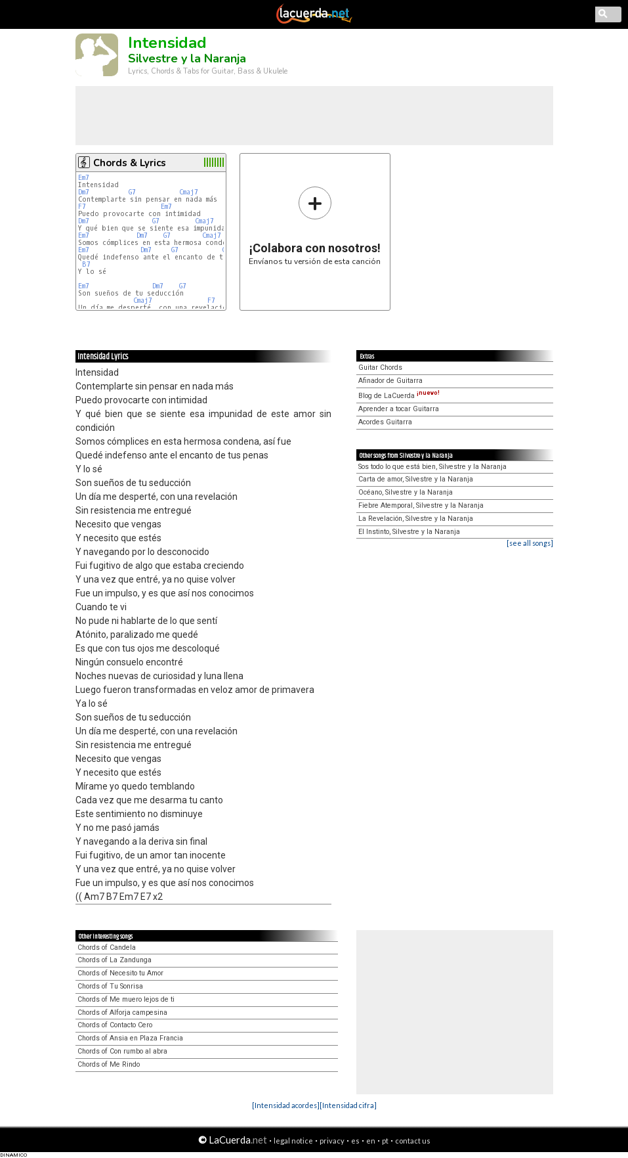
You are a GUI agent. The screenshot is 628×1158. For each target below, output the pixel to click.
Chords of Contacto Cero (114, 1025)
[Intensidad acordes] (286, 1105)
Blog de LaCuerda (399, 395)
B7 (86, 264)
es (355, 1140)
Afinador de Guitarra (390, 380)
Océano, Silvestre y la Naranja (405, 492)
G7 (132, 192)
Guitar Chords (380, 367)
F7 (82, 206)
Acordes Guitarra (385, 422)
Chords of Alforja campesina (122, 1012)
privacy (332, 1140)
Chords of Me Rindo (108, 1064)
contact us (412, 1140)
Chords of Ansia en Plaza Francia (130, 1038)
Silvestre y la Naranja (187, 58)
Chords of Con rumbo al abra (122, 1051)
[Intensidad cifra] (348, 1105)
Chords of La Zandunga (114, 960)
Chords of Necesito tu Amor (120, 973)
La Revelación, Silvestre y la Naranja (415, 518)
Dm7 (83, 192)
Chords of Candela (106, 947)
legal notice (293, 1140)
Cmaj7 (188, 192)
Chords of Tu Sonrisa (110, 986)
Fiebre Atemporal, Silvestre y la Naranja (421, 505)
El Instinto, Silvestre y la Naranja (409, 531)
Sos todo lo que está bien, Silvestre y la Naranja (432, 466)
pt (385, 1140)
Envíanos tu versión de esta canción (315, 226)
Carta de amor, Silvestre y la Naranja (415, 479)
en (370, 1140)
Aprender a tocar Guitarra (398, 409)
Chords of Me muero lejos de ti (126, 999)
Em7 (83, 177)
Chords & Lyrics (129, 162)
